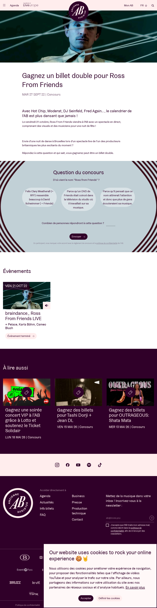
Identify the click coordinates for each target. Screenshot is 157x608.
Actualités (47, 502)
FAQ (43, 515)
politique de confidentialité (106, 243)
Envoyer (78, 236)
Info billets (47, 508)
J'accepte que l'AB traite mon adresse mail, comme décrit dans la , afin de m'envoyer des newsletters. (130, 529)
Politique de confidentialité (27, 605)
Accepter (86, 598)
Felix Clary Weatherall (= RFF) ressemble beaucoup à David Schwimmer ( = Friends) (39, 197)
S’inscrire (151, 518)
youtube (78, 465)
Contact (77, 519)
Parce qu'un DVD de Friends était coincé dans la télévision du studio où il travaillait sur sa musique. (78, 199)
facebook (67, 465)
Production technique (79, 510)
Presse (77, 502)
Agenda (14, 5)
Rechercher (153, 5)
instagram (57, 465)
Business (78, 496)
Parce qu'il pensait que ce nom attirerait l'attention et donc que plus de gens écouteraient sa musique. (117, 197)
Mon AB (128, 5)
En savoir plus (135, 587)
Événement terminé (21, 336)
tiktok (100, 465)
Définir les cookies (109, 598)
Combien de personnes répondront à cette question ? (73, 223)
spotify (89, 465)
